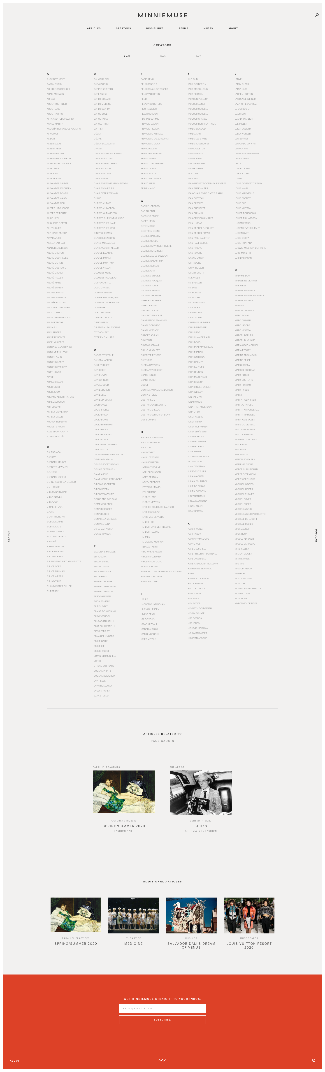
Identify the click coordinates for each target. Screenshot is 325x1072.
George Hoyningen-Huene (156, 245)
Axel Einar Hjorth (57, 431)
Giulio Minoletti (150, 350)
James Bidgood (197, 128)
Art (131, 836)
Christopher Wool (105, 228)
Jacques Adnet (196, 103)
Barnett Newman (57, 467)
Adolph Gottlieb (57, 103)
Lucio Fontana (243, 242)
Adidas (51, 98)
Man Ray (239, 305)
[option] (76, 930)
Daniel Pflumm (103, 399)
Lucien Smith (242, 233)
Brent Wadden (55, 546)
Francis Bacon (149, 123)
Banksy (51, 457)
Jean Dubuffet (196, 208)
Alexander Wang (57, 198)
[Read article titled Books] (201, 798)
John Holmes (195, 362)
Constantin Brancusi (107, 302)
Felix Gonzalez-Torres (154, 89)
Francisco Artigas (152, 133)
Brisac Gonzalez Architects (64, 561)
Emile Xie (99, 646)
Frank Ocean (148, 168)
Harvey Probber (150, 482)
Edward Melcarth (105, 586)
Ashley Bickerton (57, 411)
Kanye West (195, 543)
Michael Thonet (244, 494)
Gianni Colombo (150, 325)
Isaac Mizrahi (149, 624)
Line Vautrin (242, 173)
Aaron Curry (54, 84)
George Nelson (150, 265)
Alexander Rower (57, 193)
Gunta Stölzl (149, 394)
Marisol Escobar (245, 370)
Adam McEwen (55, 94)
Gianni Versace (150, 330)
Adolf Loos (53, 108)
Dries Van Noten (103, 528)
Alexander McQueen (59, 188)
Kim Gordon (195, 618)
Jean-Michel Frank (199, 233)
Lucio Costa (242, 238)
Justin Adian (195, 506)
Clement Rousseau (105, 277)
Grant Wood (148, 379)
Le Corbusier (242, 108)
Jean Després (195, 203)
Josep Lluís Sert (197, 431)
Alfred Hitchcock (58, 208)
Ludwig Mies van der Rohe (250, 247)
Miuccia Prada (243, 568)
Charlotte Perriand (106, 193)
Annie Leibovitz (56, 337)
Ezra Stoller (101, 695)
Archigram (53, 386)
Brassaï (51, 541)
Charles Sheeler (104, 188)
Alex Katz (52, 173)
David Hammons (103, 424)
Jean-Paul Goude (198, 242)
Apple (50, 377)
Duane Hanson (102, 533)
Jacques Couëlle (198, 108)
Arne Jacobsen (56, 401)
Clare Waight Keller (106, 247)
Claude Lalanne (103, 252)
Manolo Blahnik (244, 310)
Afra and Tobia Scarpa (60, 118)
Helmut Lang (148, 497)
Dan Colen (100, 370)
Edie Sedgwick (102, 571)
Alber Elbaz (54, 143)
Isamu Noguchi (150, 634)
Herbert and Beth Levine (156, 526)
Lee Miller (241, 123)
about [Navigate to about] (233, 28)
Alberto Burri (55, 153)
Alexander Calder (57, 183)
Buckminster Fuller (59, 586)
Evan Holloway (103, 685)
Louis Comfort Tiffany (248, 183)
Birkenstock (55, 506)
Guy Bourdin (148, 419)
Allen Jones (54, 228)
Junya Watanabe (197, 501)
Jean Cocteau (196, 198)
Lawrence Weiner (245, 98)
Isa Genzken (148, 619)
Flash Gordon (149, 113)
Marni (238, 394)
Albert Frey (54, 148)
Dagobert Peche (104, 355)
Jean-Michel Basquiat (201, 228)
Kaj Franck (194, 533)
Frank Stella (148, 173)
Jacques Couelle (198, 113)
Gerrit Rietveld (150, 305)
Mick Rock (241, 533)
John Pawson (195, 382)
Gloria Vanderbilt (151, 370)
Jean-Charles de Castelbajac (205, 193)
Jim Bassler (195, 282)
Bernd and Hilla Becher (61, 481)
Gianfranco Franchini (154, 320)
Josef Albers (195, 416)
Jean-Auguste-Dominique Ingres (207, 183)
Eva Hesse (100, 680)
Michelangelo (243, 509)
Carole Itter (101, 123)
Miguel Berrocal (245, 543)
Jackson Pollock (198, 98)
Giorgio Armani (150, 345)
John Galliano (196, 357)
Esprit (97, 660)
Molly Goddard (244, 578)
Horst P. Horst (149, 566)
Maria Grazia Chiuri (246, 345)
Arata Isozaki (55, 382)
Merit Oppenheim (245, 479)
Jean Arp (193, 178)
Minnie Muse (242, 558)
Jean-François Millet (200, 218)
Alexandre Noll (56, 203)
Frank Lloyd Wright (153, 163)
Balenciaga (53, 452)
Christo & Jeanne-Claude (109, 218)
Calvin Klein (101, 79)
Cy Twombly (101, 332)
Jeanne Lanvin (196, 257)
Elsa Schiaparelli (104, 626)
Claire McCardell (104, 242)
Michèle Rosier (244, 523)
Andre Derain (55, 262)
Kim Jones (194, 623)
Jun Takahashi (196, 496)
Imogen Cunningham (153, 604)
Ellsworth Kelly (104, 621)
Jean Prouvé (195, 247)
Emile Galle (101, 641)
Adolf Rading (55, 113)
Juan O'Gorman (196, 466)
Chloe (97, 198)
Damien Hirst (101, 365)
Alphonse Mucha (57, 233)
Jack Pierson (195, 94)
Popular (316, 535)
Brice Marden (55, 551)
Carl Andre (100, 94)
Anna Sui (52, 327)
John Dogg (194, 342)
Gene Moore (148, 226)
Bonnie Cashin (55, 531)
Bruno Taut (54, 581)
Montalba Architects (248, 588)
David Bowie (101, 419)
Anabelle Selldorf (58, 247)
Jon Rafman (195, 396)
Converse (99, 307)
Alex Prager (54, 178)
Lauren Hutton (244, 94)
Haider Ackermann (152, 437)
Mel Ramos (241, 454)
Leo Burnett (242, 138)
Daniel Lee (100, 394)
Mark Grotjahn (244, 379)
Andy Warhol (55, 312)
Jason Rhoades (196, 163)
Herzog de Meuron (152, 541)
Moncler (240, 583)
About (15, 1060)
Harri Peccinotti (151, 472)
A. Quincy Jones (56, 79)
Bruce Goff (54, 566)
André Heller (55, 277)
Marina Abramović (246, 355)
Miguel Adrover (244, 538)
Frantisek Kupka (151, 178)
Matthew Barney (245, 429)
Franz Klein (148, 183)
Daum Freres (101, 409)
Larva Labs (241, 89)
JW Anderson (195, 511)
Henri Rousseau (150, 511)
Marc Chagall (243, 320)
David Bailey (101, 414)
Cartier (98, 128)
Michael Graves (244, 484)
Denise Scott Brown (106, 464)
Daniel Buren (102, 389)
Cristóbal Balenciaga (107, 327)
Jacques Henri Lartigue (202, 123)
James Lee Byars (197, 138)
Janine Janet (195, 158)
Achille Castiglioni (58, 89)
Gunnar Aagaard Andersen (157, 389)
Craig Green (101, 322)
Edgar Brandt (102, 561)
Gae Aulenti (148, 211)
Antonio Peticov (57, 367)
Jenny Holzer (196, 267)
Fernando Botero (151, 103)
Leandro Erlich (244, 118)
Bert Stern (53, 486)
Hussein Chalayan (151, 576)
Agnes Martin (55, 123)
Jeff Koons (194, 262)
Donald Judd (101, 514)
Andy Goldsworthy (58, 307)
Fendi (144, 98)
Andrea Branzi (55, 292)
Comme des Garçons (106, 297)
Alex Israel (53, 168)
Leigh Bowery (243, 128)
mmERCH (240, 573)
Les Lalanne (242, 158)
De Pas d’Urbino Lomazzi (108, 454)
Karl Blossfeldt (198, 548)
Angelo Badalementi (59, 317)
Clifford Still (102, 282)
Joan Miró (194, 307)
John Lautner (196, 367)
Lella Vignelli (243, 133)
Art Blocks (53, 406)
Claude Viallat (102, 267)
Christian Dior (102, 203)
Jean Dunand (195, 213)
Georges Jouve (149, 285)
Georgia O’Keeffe (151, 295)
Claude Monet (102, 257)
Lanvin (238, 79)
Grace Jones (148, 375)
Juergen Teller (197, 471)
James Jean (194, 133)
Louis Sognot (243, 198)
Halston (146, 447)
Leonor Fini (241, 148)
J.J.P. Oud (193, 79)
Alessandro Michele (59, 163)
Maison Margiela (245, 290)
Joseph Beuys (196, 436)
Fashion (120, 836)
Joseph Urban (196, 446)
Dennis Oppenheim (105, 469)
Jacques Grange (197, 118)
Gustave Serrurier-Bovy (155, 414)
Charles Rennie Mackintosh (111, 183)
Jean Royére (195, 252)
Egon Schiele (102, 601)
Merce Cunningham (246, 469)
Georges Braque (150, 275)
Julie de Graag (196, 486)
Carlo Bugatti (102, 98)
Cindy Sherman (103, 233)
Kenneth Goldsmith (200, 608)
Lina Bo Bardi (243, 168)
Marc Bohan (242, 315)
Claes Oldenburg (104, 238)
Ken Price (193, 598)
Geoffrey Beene (150, 231)
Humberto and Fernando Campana (161, 571)
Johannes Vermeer (199, 322)
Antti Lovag (54, 372)
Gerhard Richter (151, 300)
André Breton (55, 252)
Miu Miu (239, 563)
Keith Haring (195, 583)
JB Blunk (193, 173)
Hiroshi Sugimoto (151, 561)
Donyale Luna (102, 523)
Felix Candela (149, 84)
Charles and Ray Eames (108, 153)
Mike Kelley (242, 548)
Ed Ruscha (100, 556)
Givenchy (146, 360)
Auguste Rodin (56, 426)
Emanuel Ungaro (104, 636)
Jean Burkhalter (198, 188)
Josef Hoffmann (197, 426)
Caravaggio (101, 84)
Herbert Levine (150, 531)
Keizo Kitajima (196, 588)
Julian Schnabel (197, 481)
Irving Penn (148, 614)
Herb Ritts (147, 521)
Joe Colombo (195, 317)
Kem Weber (194, 593)
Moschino (241, 598)
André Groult (55, 272)
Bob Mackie (54, 526)
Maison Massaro (244, 300)
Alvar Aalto (54, 238)
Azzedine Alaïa (55, 436)
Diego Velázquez (104, 494)
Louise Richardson (246, 218)
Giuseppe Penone (151, 355)
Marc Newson (243, 330)
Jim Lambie (194, 297)
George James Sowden (154, 255)
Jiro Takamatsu (197, 302)
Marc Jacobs (242, 325)
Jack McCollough (198, 89)
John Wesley (195, 391)
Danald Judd (101, 384)
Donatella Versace (105, 518)
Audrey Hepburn (57, 421)
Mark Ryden (242, 389)
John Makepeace (197, 377)
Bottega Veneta (56, 536)
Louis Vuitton (243, 208)
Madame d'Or (242, 275)
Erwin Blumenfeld (105, 655)
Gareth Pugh (148, 221)
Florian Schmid (150, 118)
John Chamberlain (199, 337)
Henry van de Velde (152, 516)
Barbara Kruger (56, 462)
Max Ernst (241, 444)
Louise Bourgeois (245, 213)
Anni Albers (54, 332)
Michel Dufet (243, 504)
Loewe (238, 178)
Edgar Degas (101, 566)
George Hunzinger (152, 250)
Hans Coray (148, 452)
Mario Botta (242, 365)
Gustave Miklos (150, 409)
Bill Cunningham (57, 491)
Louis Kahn (241, 188)
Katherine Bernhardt (201, 568)
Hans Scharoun (150, 462)
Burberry (52, 591)
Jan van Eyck (195, 153)
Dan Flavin (100, 375)
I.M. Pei (145, 599)
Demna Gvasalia (103, 459)
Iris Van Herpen (150, 609)
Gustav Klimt (149, 399)
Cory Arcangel (103, 312)
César (97, 133)
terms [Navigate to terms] (183, 28)
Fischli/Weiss (149, 108)
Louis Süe (240, 203)
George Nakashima (152, 260)
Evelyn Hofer (102, 690)
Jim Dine (192, 287)
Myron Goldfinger (246, 603)
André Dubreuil (56, 267)
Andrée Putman (56, 302)
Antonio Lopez (55, 362)
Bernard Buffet (56, 477)
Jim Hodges (194, 292)
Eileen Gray (101, 606)
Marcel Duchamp (245, 340)
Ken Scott (194, 603)
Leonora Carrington (247, 153)
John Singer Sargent (200, 386)
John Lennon (195, 372)
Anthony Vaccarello (59, 347)
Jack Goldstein (197, 84)
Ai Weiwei (52, 133)
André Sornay (55, 287)
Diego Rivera (101, 489)
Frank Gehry (148, 158)
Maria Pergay (243, 350)
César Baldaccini (104, 143)
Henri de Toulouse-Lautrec (157, 507)
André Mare (54, 282)
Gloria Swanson (150, 365)
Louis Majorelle (244, 193)
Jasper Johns (195, 168)
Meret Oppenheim (245, 474)
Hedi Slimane (148, 492)
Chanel (98, 148)
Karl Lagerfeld (197, 558)
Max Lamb (240, 449)
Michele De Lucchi (246, 518)
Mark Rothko (243, 384)
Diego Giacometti (104, 484)
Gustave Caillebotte (153, 404)
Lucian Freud (243, 223)
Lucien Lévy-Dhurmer (247, 228)
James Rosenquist (198, 143)
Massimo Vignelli (245, 424)
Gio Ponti (146, 340)
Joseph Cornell (197, 441)
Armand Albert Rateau (60, 396)
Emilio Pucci (101, 651)
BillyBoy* (52, 501)
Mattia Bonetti (244, 434)
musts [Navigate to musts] (208, 28)
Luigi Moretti (243, 252)
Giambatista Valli (151, 315)
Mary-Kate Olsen (245, 419)
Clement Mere (102, 272)
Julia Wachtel (196, 476)
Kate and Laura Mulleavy (203, 563)
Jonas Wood (195, 401)
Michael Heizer (244, 489)
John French (195, 352)
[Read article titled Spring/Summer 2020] (124, 798)
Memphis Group (244, 464)
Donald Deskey (103, 509)
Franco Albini (149, 148)
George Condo (149, 240)
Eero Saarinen (102, 596)
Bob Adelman (55, 521)
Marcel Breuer (244, 335)
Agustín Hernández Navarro (64, 128)
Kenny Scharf (196, 613)
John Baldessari (197, 327)
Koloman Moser (197, 633)
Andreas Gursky (56, 297)
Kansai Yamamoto (198, 538)
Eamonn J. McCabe (105, 551)
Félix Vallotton (150, 94)
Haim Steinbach (150, 442)
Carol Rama (101, 118)
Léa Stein (240, 113)
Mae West (240, 285)
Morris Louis (242, 593)
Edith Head (100, 576)
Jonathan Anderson (199, 406)
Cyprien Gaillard (104, 337)
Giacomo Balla (149, 310)
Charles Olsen (102, 173)
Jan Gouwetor (196, 148)
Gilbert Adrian (149, 335)
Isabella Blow (149, 629)
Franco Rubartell (151, 153)
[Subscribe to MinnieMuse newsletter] (162, 1025)
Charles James (102, 168)
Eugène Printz (102, 670)
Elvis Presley (102, 631)
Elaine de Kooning (105, 611)
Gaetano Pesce (150, 216)
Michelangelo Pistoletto (250, 514)
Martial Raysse (244, 404)
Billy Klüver (54, 496)
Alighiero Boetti (57, 223)
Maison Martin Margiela (249, 295)
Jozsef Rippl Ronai (198, 456)
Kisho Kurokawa (198, 628)
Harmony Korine (150, 467)
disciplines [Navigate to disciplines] (155, 28)
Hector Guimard (150, 487)
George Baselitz (150, 235)
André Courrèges (57, 257)
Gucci (144, 384)
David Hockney (103, 434)
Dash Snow (100, 404)
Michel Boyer (243, 499)
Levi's (238, 163)
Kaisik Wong (195, 528)
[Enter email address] (162, 1013)
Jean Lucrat (195, 223)
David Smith (101, 449)
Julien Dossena (197, 491)
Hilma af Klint (149, 546)
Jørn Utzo (194, 411)
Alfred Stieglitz (57, 213)
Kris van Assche (197, 638)
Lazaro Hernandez (246, 103)
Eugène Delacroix (104, 675)
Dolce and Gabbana (105, 499)
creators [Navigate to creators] (123, 28)
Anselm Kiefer (55, 342)
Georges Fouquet (151, 280)
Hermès (145, 536)
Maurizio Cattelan (246, 439)
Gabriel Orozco (150, 206)
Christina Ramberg (105, 213)
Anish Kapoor (55, 322)
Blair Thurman (56, 516)
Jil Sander (194, 277)
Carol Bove (100, 113)
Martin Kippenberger (247, 409)
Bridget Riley (55, 556)
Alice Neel (53, 218)
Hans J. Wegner (150, 457)
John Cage (194, 332)
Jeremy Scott (196, 272)
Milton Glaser (243, 553)
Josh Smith (194, 451)
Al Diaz (51, 138)
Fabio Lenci (147, 79)
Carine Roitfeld (103, 89)
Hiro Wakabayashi (151, 551)
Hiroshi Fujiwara (151, 556)
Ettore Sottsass (104, 665)
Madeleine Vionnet (246, 280)
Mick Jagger (242, 528)
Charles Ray (101, 178)
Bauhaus (52, 472)
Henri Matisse (149, 581)
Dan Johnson (101, 379)
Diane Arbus (101, 474)
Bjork (50, 511)
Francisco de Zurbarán (155, 138)
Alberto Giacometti (59, 158)
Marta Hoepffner (245, 399)
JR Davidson (195, 461)
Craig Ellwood (102, 317)
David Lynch (101, 439)
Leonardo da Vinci (245, 143)
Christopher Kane (105, 223)
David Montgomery (105, 444)
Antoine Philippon (57, 352)
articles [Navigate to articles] (94, 28)
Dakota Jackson (103, 360)
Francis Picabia (150, 128)
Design (197, 836)
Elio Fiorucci (102, 616)
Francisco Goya (150, 143)
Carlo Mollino (102, 103)
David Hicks (101, 429)
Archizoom (53, 391)
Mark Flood (242, 375)
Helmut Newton (150, 502)
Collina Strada (103, 292)
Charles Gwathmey (105, 163)
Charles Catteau (104, 158)
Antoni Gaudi (55, 357)
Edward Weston (103, 591)
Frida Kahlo (148, 188)
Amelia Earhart (56, 242)
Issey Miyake (148, 639)
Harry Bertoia (149, 477)
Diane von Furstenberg (108, 479)
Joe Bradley (195, 312)
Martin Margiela (245, 414)
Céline (98, 138)
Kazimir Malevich (198, 578)
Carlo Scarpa (102, 108)
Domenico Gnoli (103, 504)
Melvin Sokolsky (245, 459)
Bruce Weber (55, 576)
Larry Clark (242, 84)
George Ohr (148, 270)
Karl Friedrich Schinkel (202, 553)
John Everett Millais (200, 347)
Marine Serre (243, 360)
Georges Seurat (150, 290)
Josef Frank (195, 421)
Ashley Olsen (55, 416)
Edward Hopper (103, 581)
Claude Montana (104, 262)
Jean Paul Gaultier (199, 238)
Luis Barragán (243, 257)
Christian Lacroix (104, 208)
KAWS (191, 573)
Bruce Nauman (56, 571)
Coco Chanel (101, 287)
